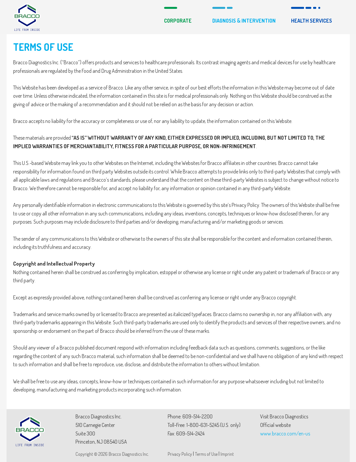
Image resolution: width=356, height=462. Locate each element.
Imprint (227, 454)
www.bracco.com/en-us (285, 433)
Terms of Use (206, 454)
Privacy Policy (180, 454)
